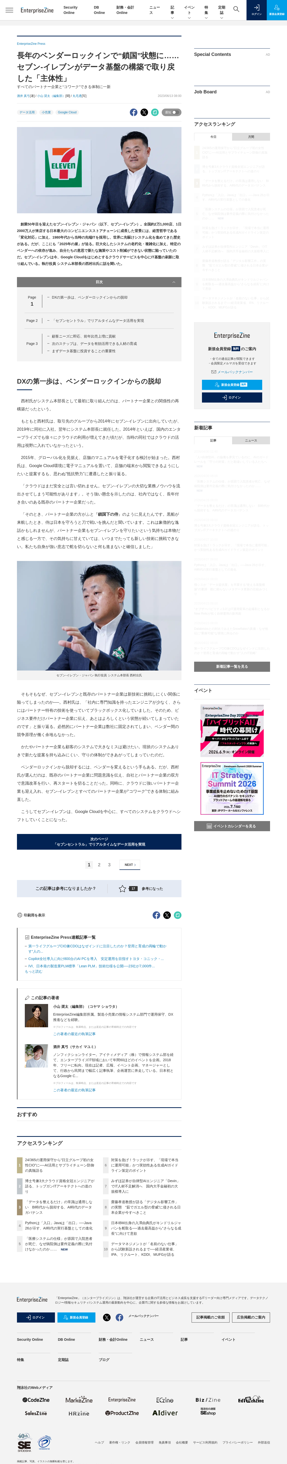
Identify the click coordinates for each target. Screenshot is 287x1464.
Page (31, 321)
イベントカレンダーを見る (231, 826)
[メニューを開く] (9, 10)
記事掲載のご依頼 (210, 1408)
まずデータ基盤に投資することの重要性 (84, 351)
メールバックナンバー (232, 372)
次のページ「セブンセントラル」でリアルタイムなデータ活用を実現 (99, 841)
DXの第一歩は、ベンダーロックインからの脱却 (90, 297)
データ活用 (27, 112)
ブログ (104, 1451)
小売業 (46, 112)
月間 (251, 137)
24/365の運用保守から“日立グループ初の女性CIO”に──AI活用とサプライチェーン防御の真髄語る (59, 1256)
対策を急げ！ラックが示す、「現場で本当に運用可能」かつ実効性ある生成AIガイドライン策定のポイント (144, 1256)
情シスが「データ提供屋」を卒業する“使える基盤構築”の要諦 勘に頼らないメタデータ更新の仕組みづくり (231, 589)
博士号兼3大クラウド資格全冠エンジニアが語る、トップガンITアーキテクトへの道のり (59, 1277)
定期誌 (221, 10)
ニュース (251, 440)
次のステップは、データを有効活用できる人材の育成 (94, 344)
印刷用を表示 (31, 1006)
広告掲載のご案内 (251, 1408)
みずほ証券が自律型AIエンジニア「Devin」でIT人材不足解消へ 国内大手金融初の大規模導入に (145, 1277)
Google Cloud (67, 112)
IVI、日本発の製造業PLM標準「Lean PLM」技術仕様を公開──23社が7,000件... (91, 1057)
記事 (172, 10)
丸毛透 (77, 96)
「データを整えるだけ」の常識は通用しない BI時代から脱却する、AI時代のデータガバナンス (58, 1298)
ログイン (231, 397)
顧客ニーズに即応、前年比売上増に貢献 (84, 336)
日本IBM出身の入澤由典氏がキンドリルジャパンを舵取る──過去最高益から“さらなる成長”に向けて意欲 (146, 1319)
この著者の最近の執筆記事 (74, 1125)
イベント (189, 10)
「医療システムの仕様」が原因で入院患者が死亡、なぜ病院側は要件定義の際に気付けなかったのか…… (58, 1335)
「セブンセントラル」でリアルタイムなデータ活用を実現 (98, 321)
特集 (206, 10)
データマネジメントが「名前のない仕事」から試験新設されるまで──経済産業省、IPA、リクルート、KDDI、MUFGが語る (144, 1340)
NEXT (131, 865)
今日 (213, 137)
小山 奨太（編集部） (51, 96)
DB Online (66, 1431)
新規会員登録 (231, 384)
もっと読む (34, 1062)
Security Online (30, 1431)
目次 (136, 282)
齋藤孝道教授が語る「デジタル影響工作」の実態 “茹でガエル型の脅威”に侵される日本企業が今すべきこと (146, 1298)
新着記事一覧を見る (232, 666)
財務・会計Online (113, 1431)
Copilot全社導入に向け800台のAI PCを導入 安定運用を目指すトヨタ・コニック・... (96, 1050)
